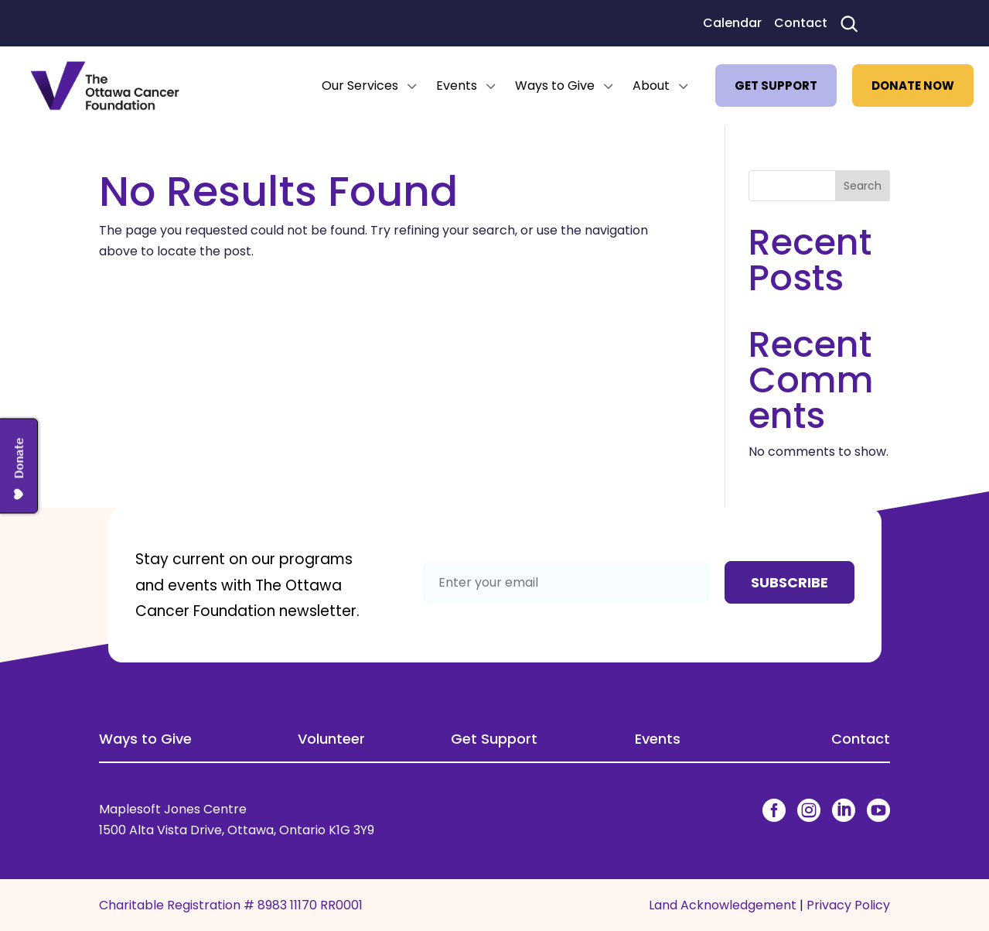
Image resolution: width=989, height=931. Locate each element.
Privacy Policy (848, 905)
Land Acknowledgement (722, 905)
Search (863, 185)
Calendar (732, 23)
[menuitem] (371, 86)
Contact (800, 23)
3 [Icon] (411, 86)
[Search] (849, 23)
